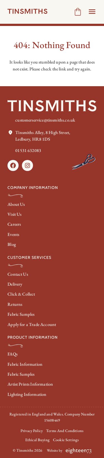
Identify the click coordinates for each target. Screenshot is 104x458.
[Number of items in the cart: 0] (78, 12)
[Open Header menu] (92, 11)
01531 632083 (28, 150)
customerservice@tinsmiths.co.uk (45, 120)
